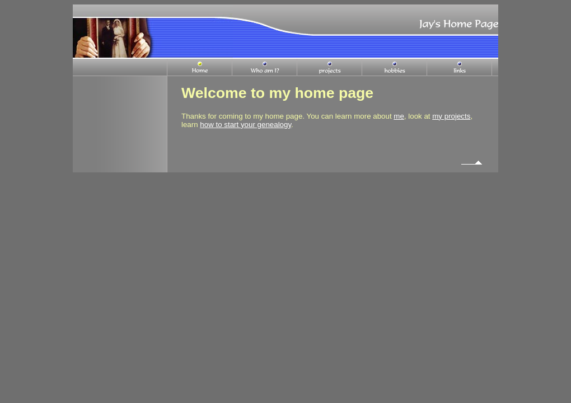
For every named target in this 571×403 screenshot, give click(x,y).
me (399, 116)
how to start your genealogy (245, 124)
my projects (451, 116)
